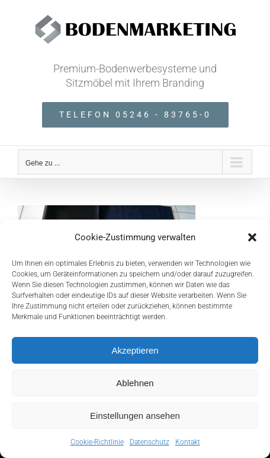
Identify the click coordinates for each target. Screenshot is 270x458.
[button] (252, 237)
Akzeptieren (134, 350)
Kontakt (187, 442)
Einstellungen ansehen (135, 416)
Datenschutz (149, 442)
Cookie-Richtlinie (97, 442)
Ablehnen (134, 383)
